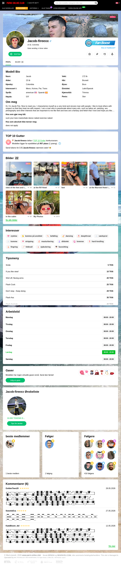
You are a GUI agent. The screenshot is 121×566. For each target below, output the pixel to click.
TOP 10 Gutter (39, 141)
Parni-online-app (75, 8)
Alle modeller (8, 8)
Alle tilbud (47, 8)
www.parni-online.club (31, 555)
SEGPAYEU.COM (64, 555)
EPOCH (51, 555)
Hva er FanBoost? (108, 48)
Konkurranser (59, 8)
